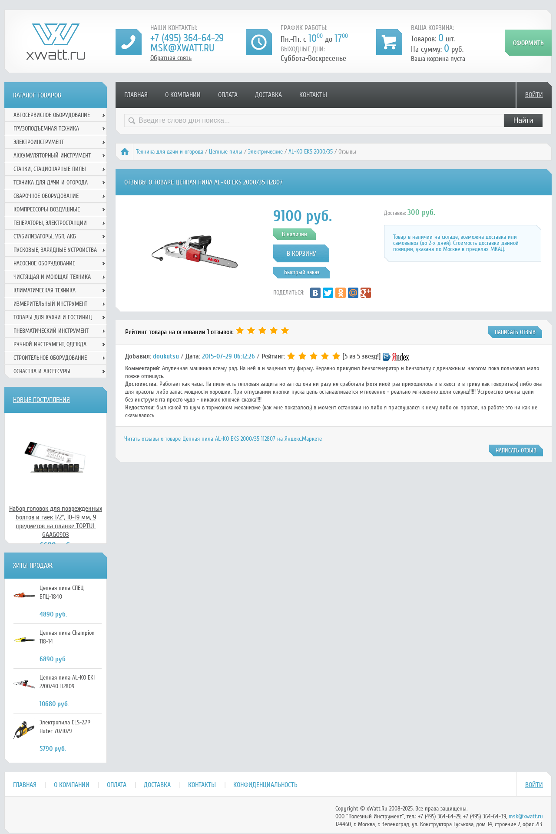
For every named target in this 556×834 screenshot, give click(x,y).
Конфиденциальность (265, 784)
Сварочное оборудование (46, 196)
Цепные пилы (225, 151)
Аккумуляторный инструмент (52, 155)
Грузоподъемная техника (46, 128)
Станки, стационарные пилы (49, 169)
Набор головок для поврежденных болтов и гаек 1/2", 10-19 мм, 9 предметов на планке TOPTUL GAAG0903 (55, 521)
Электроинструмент (38, 142)
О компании (183, 94)
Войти (534, 94)
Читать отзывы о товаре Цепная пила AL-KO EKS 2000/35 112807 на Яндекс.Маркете (223, 438)
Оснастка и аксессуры (41, 371)
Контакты (313, 94)
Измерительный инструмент (50, 304)
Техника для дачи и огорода (169, 151)
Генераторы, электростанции (50, 223)
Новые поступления (41, 399)
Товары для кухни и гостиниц (52, 317)
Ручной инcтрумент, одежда (49, 344)
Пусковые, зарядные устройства (55, 250)
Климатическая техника (44, 290)
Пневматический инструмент (51, 331)
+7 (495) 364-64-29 (187, 38)
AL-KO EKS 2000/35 (310, 151)
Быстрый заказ (301, 272)
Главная (136, 94)
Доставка (268, 94)
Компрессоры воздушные (46, 209)
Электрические (265, 151)
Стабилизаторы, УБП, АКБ (44, 236)
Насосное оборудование (44, 263)
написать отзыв (515, 332)
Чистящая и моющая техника (52, 277)
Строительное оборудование (50, 358)
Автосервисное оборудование (51, 115)
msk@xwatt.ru (182, 48)
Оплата (228, 94)
